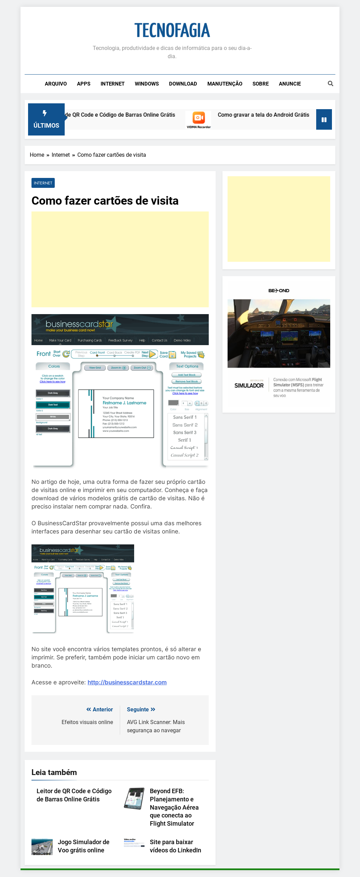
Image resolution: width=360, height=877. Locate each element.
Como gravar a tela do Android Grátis (268, 115)
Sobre (261, 84)
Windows (147, 84)
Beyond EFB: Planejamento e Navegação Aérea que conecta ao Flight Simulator (174, 807)
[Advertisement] (120, 259)
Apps (83, 84)
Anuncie (290, 84)
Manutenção (224, 84)
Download (183, 84)
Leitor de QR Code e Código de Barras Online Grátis (117, 115)
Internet (113, 84)
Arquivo (56, 84)
